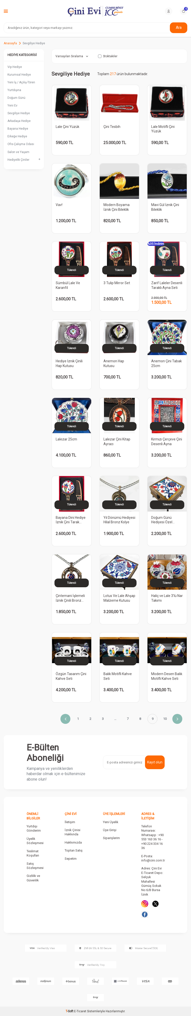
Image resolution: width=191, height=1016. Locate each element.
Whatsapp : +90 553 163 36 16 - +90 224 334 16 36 (152, 841)
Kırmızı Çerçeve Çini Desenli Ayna (166, 441)
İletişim (70, 822)
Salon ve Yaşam (18, 152)
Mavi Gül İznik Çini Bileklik (165, 207)
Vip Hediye (14, 67)
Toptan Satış (74, 850)
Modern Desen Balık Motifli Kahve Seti (166, 676)
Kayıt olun (154, 762)
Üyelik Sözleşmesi (35, 841)
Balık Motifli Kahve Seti (117, 676)
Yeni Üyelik (110, 822)
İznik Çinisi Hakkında (72, 832)
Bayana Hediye (17, 128)
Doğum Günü (16, 98)
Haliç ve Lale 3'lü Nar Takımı (167, 598)
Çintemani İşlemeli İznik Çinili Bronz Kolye (70, 598)
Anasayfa (10, 43)
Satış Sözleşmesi (35, 866)
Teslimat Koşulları (33, 853)
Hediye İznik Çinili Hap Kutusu (69, 363)
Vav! (59, 205)
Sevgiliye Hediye (18, 113)
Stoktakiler (107, 56)
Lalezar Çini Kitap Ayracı (116, 441)
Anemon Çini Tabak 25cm (166, 363)
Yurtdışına (14, 90)
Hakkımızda (73, 842)
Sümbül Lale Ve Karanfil (68, 285)
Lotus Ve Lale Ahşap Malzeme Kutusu (119, 598)
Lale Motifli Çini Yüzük (163, 129)
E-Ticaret (80, 1011)
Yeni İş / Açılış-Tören (21, 82)
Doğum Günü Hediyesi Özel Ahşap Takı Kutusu (165, 520)
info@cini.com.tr (153, 860)
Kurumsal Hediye (19, 74)
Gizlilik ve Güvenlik (33, 878)
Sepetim (71, 858)
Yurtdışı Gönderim (34, 828)
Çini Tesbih (111, 127)
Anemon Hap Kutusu (113, 363)
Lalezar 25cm (66, 439)
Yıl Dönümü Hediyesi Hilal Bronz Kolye (119, 520)
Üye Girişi (109, 830)
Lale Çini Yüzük (67, 127)
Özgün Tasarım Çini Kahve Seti (71, 676)
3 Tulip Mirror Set (116, 283)
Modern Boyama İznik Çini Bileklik (116, 207)
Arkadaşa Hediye (19, 121)
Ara (179, 27)
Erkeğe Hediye (17, 136)
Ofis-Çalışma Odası (20, 144)
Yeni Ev (12, 105)
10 (165, 719)
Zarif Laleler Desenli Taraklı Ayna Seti (166, 285)
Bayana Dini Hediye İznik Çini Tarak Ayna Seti (71, 520)
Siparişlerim (111, 838)
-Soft (70, 1011)
